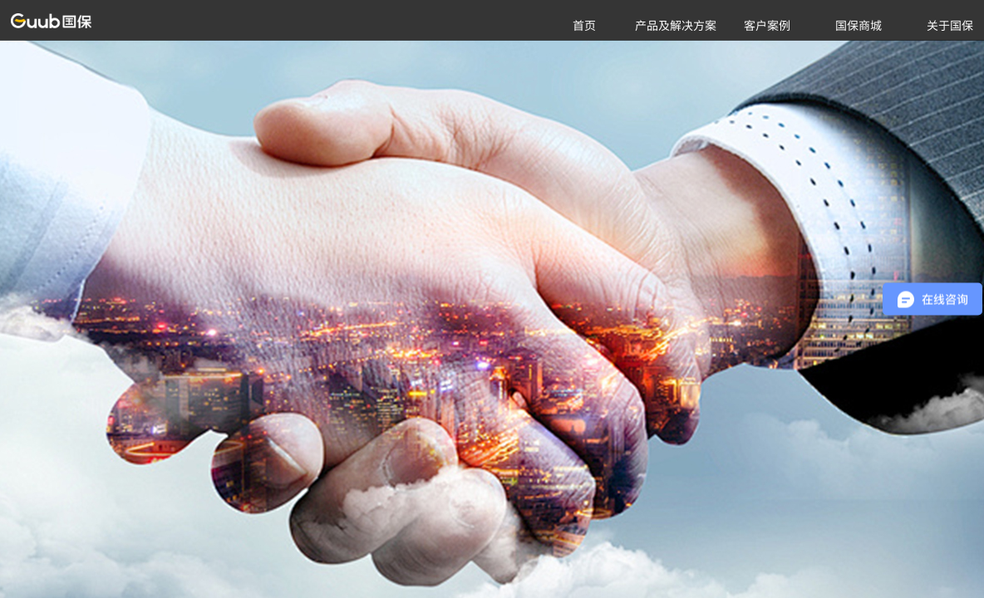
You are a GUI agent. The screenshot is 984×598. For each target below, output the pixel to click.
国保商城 (858, 25)
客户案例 (767, 25)
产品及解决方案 (675, 25)
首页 (584, 25)
